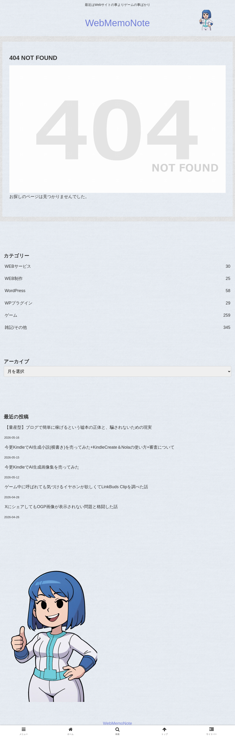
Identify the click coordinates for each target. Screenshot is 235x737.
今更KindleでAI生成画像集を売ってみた (42, 467)
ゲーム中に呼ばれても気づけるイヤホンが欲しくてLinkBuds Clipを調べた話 (76, 486)
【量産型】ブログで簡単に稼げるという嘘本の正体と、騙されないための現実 (78, 427)
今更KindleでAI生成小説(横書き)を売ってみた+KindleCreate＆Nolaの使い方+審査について (89, 447)
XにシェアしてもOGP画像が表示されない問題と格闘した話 (61, 506)
